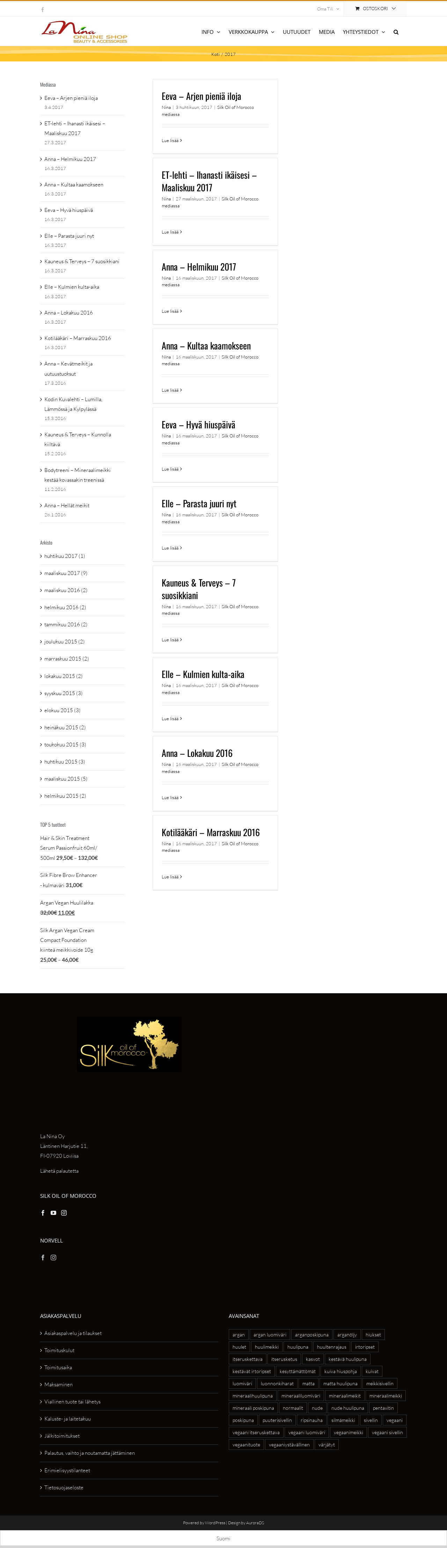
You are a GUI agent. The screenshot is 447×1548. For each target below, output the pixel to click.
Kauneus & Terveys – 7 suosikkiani (199, 589)
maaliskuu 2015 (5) (66, 778)
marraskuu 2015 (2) (66, 658)
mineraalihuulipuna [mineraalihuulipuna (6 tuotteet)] (253, 1396)
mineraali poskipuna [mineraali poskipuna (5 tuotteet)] (253, 1408)
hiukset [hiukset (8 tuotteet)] (373, 1334)
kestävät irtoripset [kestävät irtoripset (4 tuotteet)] (252, 1371)
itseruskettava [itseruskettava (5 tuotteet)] (248, 1359)
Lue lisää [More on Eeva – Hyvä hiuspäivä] (170, 469)
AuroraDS (255, 1522)
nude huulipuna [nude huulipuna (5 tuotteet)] (347, 1408)
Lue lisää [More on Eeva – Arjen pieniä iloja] (170, 140)
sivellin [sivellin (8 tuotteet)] (371, 1420)
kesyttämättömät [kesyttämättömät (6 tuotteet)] (298, 1371)
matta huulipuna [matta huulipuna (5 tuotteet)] (340, 1383)
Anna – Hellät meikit (66, 505)
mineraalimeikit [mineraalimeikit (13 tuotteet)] (345, 1396)
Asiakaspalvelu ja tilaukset (73, 1333)
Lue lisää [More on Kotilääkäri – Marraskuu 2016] (170, 876)
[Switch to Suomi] (223, 1538)
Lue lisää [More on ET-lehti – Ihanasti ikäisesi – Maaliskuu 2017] (170, 232)
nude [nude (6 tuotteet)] (317, 1408)
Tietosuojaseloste (63, 1487)
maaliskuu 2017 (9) (66, 573)
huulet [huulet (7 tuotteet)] (239, 1347)
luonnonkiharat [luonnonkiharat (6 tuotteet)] (277, 1383)
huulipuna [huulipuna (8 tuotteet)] (297, 1347)
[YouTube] (53, 1213)
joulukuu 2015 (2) (64, 641)
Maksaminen (58, 1384)
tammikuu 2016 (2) (66, 624)
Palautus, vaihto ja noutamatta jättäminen (89, 1453)
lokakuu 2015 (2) (63, 676)
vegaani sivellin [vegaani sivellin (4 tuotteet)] (387, 1432)
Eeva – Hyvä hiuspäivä (198, 424)
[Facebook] (43, 1213)
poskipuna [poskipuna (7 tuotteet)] (243, 1420)
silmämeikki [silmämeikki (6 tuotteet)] (343, 1420)
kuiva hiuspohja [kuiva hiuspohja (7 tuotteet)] (340, 1371)
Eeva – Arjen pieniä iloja (201, 96)
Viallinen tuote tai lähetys (72, 1401)
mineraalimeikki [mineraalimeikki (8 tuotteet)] (385, 1396)
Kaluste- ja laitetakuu (67, 1418)
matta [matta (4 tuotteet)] (308, 1383)
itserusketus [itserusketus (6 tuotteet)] (284, 1359)
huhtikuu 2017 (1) (64, 556)
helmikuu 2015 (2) (65, 796)
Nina (166, 107)
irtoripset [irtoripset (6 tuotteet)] (365, 1347)
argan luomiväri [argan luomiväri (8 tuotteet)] (270, 1334)
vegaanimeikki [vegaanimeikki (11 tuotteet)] (348, 1432)
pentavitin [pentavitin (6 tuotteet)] (383, 1408)
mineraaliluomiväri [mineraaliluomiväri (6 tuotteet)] (300, 1396)
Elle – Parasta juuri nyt (199, 503)
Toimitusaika (58, 1367)
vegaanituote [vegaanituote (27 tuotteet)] (246, 1444)
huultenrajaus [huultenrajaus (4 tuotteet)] (331, 1347)
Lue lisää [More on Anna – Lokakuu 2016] (170, 797)
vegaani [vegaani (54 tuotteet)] (395, 1420)
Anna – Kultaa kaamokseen (206, 345)
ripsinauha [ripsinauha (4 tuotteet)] (312, 1420)
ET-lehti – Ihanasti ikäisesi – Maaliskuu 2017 (209, 181)
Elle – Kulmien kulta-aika (203, 674)
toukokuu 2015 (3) (65, 744)
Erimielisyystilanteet (67, 1470)
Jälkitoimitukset (62, 1435)
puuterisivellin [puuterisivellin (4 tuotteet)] (277, 1420)
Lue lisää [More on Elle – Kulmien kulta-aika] (170, 718)
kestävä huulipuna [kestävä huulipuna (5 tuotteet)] (348, 1359)
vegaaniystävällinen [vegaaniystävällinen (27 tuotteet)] (289, 1444)
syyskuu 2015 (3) (63, 693)
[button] (396, 31)
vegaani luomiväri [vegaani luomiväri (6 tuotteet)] (306, 1432)
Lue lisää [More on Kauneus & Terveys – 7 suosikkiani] (170, 639)
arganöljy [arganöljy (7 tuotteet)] (347, 1334)
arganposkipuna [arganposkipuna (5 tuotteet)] (312, 1334)
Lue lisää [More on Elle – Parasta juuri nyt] (170, 548)
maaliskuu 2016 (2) (66, 590)
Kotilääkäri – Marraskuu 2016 (211, 832)
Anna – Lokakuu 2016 (197, 753)
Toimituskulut (59, 1350)
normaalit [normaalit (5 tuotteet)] (293, 1408)
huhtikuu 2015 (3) (64, 761)
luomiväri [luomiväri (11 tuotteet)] (242, 1383)
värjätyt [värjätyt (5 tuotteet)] (326, 1444)
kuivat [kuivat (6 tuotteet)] (372, 1371)
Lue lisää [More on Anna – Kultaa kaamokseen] (170, 390)
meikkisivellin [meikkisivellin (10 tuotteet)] (380, 1383)
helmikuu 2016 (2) (65, 607)
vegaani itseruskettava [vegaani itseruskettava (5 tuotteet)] (256, 1432)
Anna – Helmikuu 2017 (199, 266)
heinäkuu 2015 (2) (65, 727)
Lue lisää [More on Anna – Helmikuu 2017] (170, 311)
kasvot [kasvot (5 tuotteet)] (313, 1359)
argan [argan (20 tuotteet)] (239, 1334)
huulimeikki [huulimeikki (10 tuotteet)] (267, 1347)
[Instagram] (64, 1213)
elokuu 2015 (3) (62, 710)
